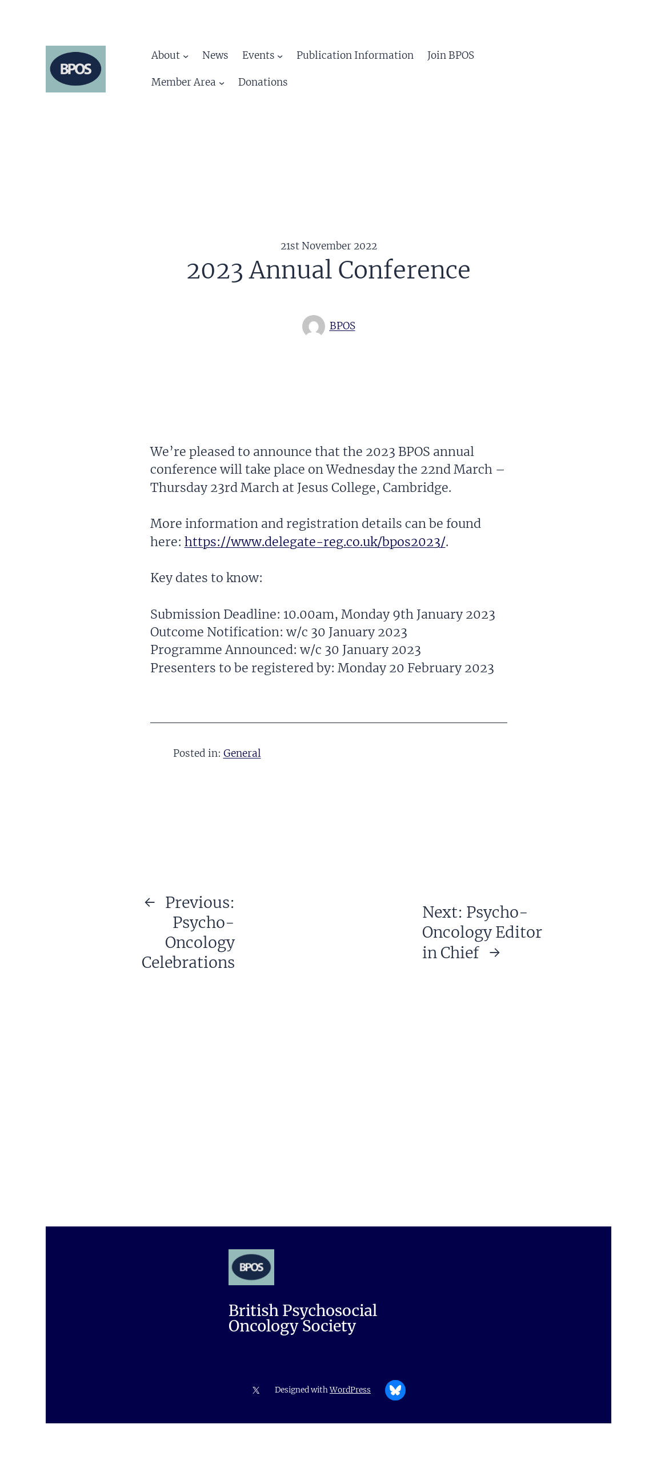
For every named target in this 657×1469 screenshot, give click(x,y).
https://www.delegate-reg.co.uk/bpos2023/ (315, 542)
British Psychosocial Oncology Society (303, 1318)
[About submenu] (186, 55)
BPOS (342, 326)
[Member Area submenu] (222, 83)
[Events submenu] (280, 55)
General (242, 753)
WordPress (350, 1390)
